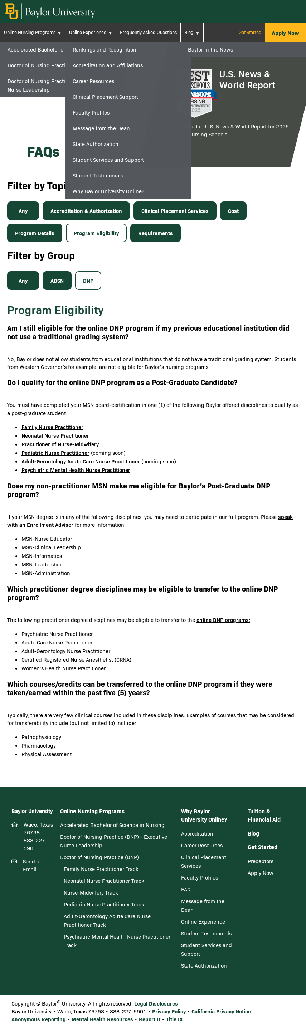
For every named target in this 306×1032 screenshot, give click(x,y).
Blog (189, 32)
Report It (149, 1019)
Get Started (250, 32)
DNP (88, 280)
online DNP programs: (223, 619)
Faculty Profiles (199, 877)
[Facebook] (16, 912)
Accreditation (197, 833)
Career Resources (202, 845)
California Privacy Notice (221, 1011)
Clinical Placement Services (175, 210)
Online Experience (87, 32)
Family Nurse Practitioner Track (101, 868)
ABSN (57, 280)
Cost (233, 210)
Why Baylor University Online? (204, 815)
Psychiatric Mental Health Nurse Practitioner (75, 469)
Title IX (174, 1019)
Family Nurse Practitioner (52, 426)
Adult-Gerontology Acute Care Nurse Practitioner (80, 461)
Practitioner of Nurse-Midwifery (60, 444)
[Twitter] (28, 912)
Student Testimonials (206, 933)
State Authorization (204, 965)
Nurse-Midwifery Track (91, 892)
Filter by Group (41, 255)
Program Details (34, 233)
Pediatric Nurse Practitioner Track (104, 904)
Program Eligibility (96, 233)
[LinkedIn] (40, 912)
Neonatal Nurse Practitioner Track (104, 880)
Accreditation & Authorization (86, 210)
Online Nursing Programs (29, 32)
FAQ (186, 889)
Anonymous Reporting (38, 1019)
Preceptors (260, 861)
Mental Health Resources (102, 1019)
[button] (285, 32)
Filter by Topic (39, 185)
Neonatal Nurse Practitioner (55, 435)
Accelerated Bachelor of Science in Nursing (112, 824)
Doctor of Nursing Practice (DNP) (99, 857)
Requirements (155, 233)
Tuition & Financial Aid (264, 815)
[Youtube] (49, 912)
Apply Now (260, 872)
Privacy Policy (169, 1011)
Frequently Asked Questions (148, 32)
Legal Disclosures (156, 1003)
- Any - (23, 210)
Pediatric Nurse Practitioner (55, 452)
